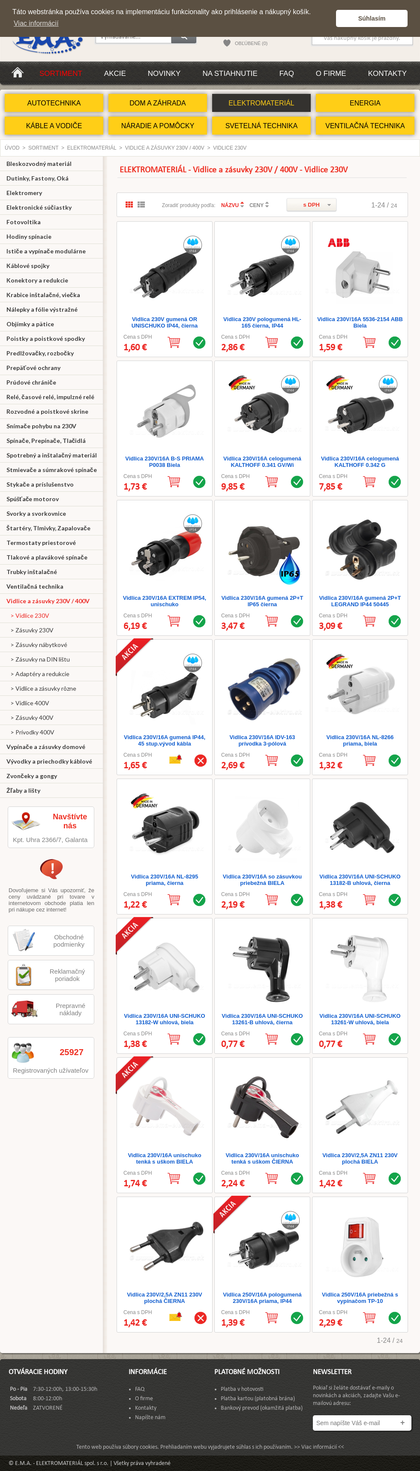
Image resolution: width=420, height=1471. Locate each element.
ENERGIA (365, 103)
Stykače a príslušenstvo (40, 484)
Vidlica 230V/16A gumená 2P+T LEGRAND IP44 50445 (360, 601)
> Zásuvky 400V (30, 717)
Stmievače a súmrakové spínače (51, 469)
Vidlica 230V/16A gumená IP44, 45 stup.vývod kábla (164, 740)
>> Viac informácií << (319, 1447)
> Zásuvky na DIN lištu (38, 659)
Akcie (115, 73)
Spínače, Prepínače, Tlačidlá (46, 440)
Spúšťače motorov (32, 498)
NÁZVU (230, 205)
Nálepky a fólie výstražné (42, 309)
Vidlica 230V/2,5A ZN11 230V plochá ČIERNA (164, 1297)
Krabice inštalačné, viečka (43, 294)
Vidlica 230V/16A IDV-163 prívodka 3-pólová (262, 740)
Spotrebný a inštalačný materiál (51, 455)
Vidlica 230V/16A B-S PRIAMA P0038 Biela (164, 461)
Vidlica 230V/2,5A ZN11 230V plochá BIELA (360, 1158)
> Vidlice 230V (27, 615)
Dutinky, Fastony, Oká (37, 178)
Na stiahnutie (229, 73)
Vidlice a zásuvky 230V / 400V (164, 148)
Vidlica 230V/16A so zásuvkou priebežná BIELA (262, 879)
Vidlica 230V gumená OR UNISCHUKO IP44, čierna (165, 322)
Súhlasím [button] (372, 18)
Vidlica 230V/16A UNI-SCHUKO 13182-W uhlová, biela (164, 1019)
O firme (331, 73)
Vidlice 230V (229, 148)
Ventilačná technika (34, 586)
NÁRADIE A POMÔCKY (158, 125)
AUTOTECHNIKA (54, 103)
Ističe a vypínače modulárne (46, 251)
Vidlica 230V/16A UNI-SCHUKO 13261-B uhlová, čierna (262, 1019)
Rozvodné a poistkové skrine (47, 411)
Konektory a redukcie (37, 280)
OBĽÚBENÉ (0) (251, 43)
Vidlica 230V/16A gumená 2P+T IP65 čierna (262, 601)
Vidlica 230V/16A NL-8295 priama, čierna (164, 879)
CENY (256, 205)
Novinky (164, 73)
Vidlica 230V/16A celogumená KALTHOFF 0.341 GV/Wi (262, 461)
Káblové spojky (27, 265)
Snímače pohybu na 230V (41, 426)
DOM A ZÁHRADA (157, 103)
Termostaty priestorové (41, 542)
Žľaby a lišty (23, 790)
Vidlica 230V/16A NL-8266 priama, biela (360, 740)
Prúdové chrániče (31, 382)
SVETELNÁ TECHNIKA (261, 125)
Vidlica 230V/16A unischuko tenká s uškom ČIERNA (262, 1158)
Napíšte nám (150, 1417)
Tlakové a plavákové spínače (46, 557)
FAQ (286, 73)
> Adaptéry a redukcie (37, 673)
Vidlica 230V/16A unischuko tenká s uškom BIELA (164, 1158)
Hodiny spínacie (28, 236)
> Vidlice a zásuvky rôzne (41, 688)
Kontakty (387, 73)
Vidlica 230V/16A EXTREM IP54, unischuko (164, 601)
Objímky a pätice (30, 324)
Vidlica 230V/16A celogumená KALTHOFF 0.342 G (360, 461)
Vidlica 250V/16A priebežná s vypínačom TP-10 (360, 1297)
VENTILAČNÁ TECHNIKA (365, 125)
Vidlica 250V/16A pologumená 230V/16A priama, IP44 (262, 1297)
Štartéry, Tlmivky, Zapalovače (48, 528)
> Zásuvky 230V (30, 630)
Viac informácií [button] (36, 23)
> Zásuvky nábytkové (36, 644)
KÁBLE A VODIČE (54, 125)
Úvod (12, 148)
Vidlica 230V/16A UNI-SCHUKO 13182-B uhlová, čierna (359, 879)
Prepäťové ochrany (33, 367)
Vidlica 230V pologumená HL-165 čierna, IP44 (262, 322)
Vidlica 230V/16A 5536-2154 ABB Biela (360, 322)
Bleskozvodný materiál (39, 163)
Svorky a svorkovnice (36, 513)
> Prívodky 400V (30, 732)
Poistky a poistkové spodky (45, 338)
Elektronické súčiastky (39, 207)
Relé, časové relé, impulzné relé (50, 396)
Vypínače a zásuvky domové (45, 746)
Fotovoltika (23, 222)
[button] (327, 18)
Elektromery (24, 192)
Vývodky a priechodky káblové (49, 761)
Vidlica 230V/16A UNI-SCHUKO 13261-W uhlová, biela (359, 1019)
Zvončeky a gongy (31, 775)
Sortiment (60, 73)
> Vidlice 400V (27, 703)
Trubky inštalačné (31, 571)
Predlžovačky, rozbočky (40, 353)
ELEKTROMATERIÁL (261, 103)
